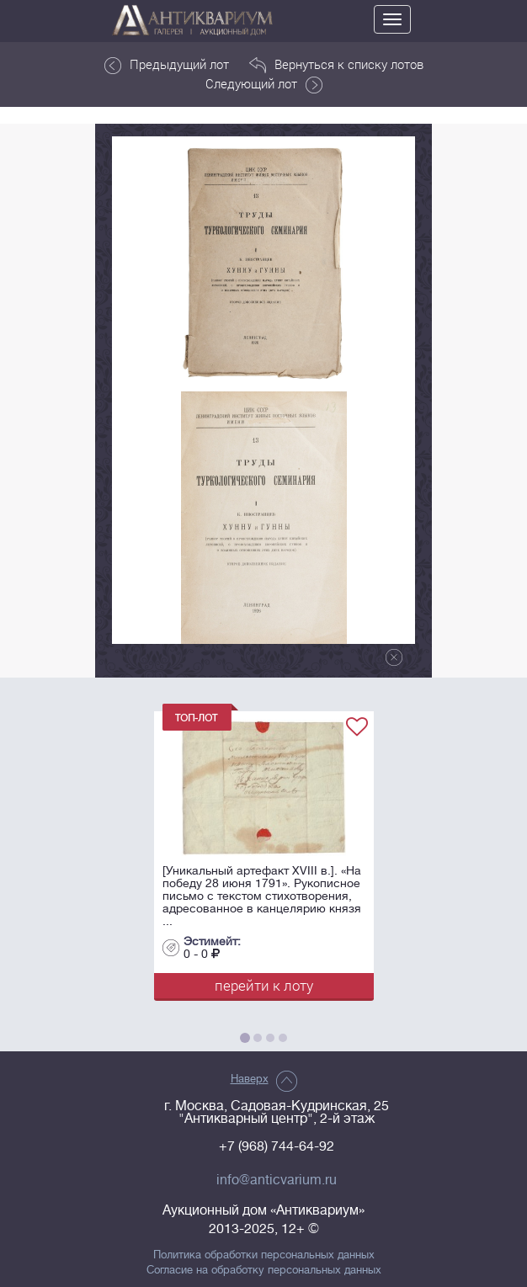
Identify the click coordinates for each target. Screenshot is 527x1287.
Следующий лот (263, 84)
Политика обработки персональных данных (264, 1255)
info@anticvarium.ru (276, 1180)
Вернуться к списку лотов (336, 65)
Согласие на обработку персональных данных (263, 1270)
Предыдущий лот (166, 65)
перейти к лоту (264, 985)
